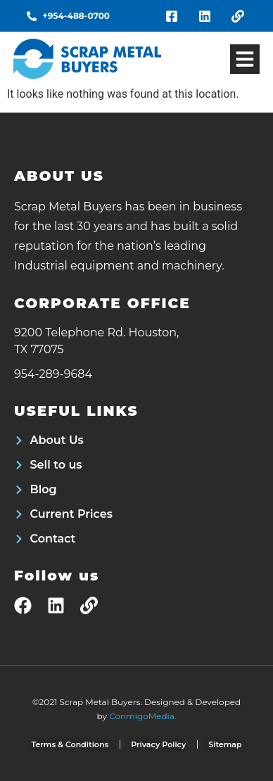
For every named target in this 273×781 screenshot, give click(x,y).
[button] (245, 59)
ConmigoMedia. (142, 716)
